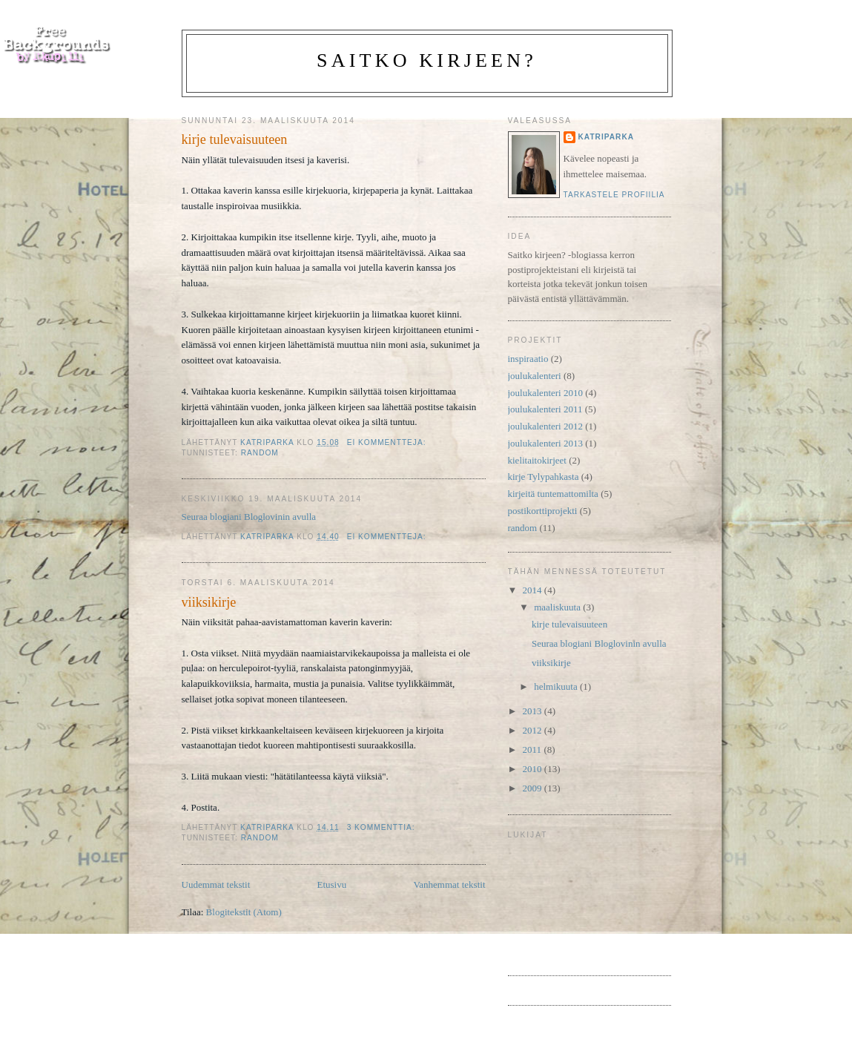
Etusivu (331, 884)
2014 (533, 590)
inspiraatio (528, 358)
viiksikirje (209, 602)
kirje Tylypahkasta (543, 476)
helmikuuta (557, 686)
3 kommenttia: (382, 827)
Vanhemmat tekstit (449, 884)
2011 (533, 749)
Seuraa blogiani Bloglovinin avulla (249, 516)
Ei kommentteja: (388, 442)
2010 (533, 768)
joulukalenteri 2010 (545, 392)
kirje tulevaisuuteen (235, 139)
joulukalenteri (534, 375)
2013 (533, 710)
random (260, 453)
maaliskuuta (558, 607)
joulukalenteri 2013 (545, 443)
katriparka (606, 137)
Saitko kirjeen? (427, 60)
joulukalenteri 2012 (545, 426)
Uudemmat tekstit (216, 884)
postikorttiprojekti (543, 510)
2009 (533, 788)
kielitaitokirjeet (537, 460)
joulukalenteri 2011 (545, 409)
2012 (533, 730)
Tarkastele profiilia (614, 195)
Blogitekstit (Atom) (244, 911)
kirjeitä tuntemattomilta (553, 493)
